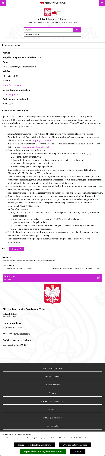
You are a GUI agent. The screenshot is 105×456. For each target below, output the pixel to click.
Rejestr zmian (52, 409)
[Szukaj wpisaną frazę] (77, 29)
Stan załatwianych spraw (52, 368)
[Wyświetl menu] (102, 3)
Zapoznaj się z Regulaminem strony (34, 445)
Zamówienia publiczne (53, 376)
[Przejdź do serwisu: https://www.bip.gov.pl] (52, 3)
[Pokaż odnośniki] (3, 3)
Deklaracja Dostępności (52, 418)
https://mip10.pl (10, 94)
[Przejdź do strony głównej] (52, 16)
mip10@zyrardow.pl (12, 85)
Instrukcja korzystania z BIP (52, 401)
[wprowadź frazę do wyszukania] (49, 29)
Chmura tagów (52, 426)
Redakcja (52, 393)
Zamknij (77, 451)
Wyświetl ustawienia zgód (75, 445)
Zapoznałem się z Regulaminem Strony (43, 451)
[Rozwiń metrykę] (16, 249)
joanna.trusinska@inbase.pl (36, 147)
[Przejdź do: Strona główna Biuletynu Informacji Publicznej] (2, 45)
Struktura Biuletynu (52, 385)
